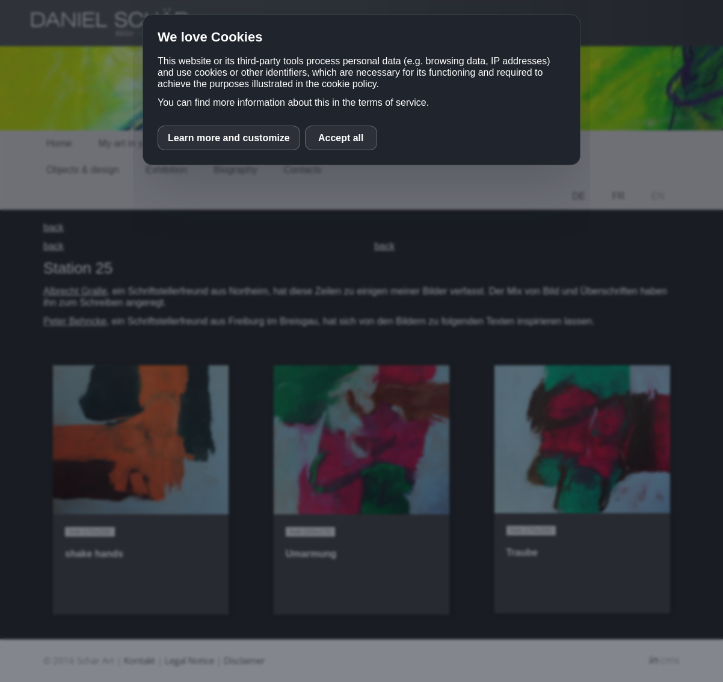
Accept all (341, 138)
